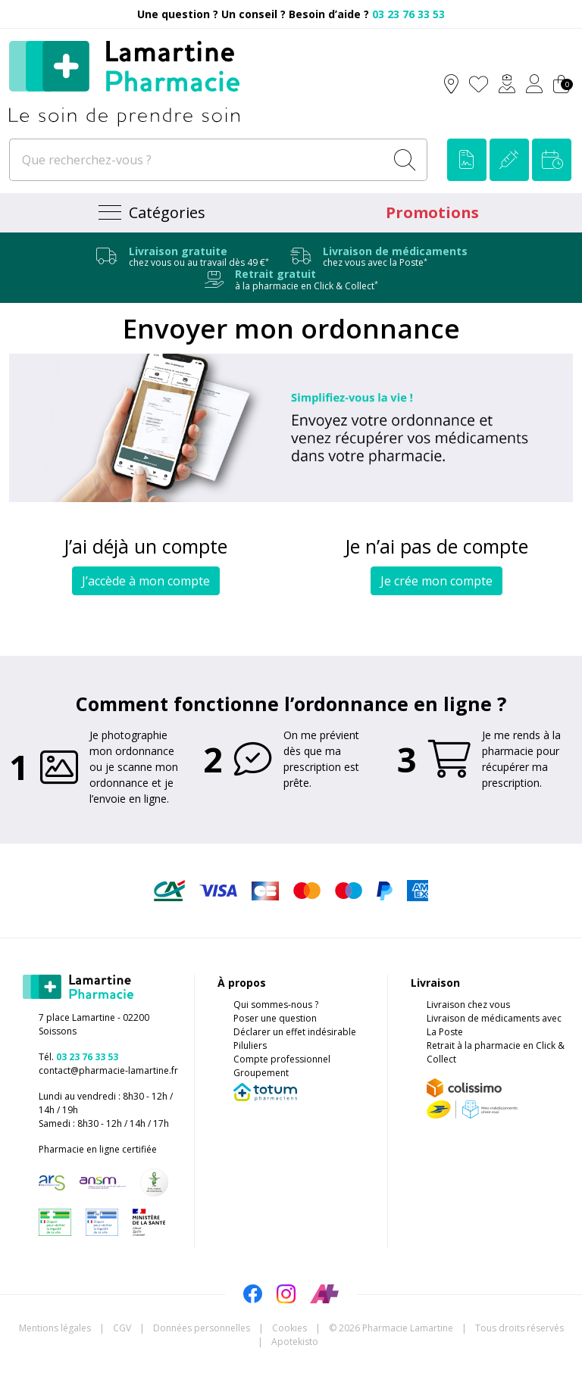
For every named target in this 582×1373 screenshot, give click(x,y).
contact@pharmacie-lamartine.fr (108, 1070)
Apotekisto (294, 1341)
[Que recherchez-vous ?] (198, 160)
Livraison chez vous (468, 1004)
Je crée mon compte (436, 581)
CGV (122, 1328)
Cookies (289, 1328)
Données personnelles (201, 1328)
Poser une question (275, 1018)
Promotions (432, 212)
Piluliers (250, 1045)
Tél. (78, 1056)
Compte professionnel (281, 1059)
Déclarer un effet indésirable (294, 1031)
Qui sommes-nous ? (275, 1004)
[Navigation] (150, 212)
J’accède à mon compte (146, 581)
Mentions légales (55, 1328)
